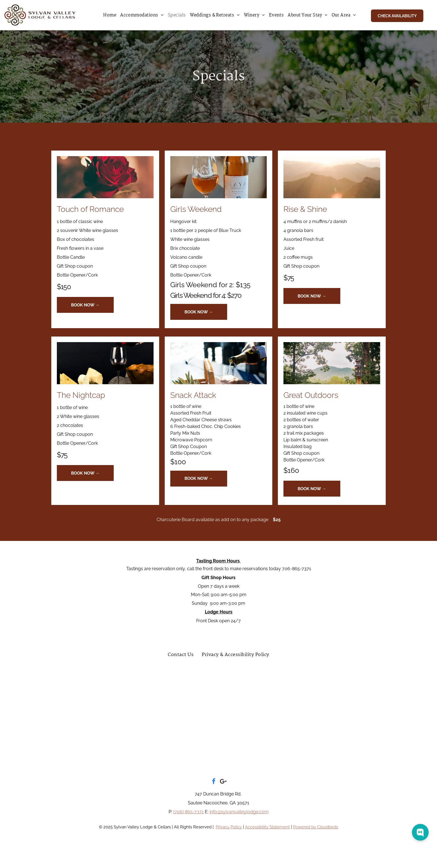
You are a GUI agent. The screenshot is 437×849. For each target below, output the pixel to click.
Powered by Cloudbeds (315, 826)
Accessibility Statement (267, 826)
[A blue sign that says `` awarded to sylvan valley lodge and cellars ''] (218, 694)
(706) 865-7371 (188, 811)
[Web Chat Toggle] (420, 832)
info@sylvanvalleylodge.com (239, 811)
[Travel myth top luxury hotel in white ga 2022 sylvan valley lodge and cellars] (284, 694)
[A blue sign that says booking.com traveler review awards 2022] (350, 694)
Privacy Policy (229, 826)
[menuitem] (109, 15)
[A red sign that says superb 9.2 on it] (153, 694)
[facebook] (214, 782)
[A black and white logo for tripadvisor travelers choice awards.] (87, 694)
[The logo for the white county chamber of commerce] (127, 746)
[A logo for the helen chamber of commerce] (310, 746)
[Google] (223, 782)
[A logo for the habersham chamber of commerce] (218, 746)
